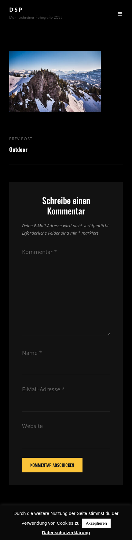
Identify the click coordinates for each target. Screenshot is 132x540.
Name (32, 352)
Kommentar (39, 251)
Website (32, 426)
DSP (16, 10)
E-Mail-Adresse (43, 389)
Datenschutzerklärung (66, 532)
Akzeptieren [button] (96, 523)
